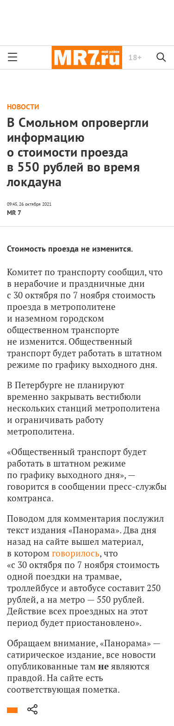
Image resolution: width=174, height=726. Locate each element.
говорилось (75, 553)
